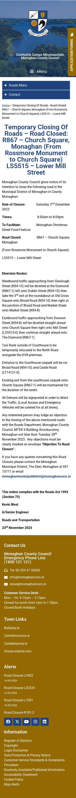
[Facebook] (8, 722)
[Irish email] (38, 584)
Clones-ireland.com (17, 651)
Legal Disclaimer (16, 750)
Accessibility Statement (20, 775)
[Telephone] (38, 570)
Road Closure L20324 (19, 688)
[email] (38, 577)
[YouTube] (26, 722)
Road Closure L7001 (18, 700)
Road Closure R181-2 (19, 712)
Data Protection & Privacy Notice (27, 755)
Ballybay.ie (11, 628)
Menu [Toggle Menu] (38, 71)
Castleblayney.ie (15, 643)
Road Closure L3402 (18, 675)
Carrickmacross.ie (17, 636)
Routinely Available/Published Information (34, 770)
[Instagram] (35, 722)
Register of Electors (18, 741)
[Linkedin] (45, 722)
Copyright (11, 745)
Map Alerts (11, 784)
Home (6, 105)
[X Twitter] (17, 722)
